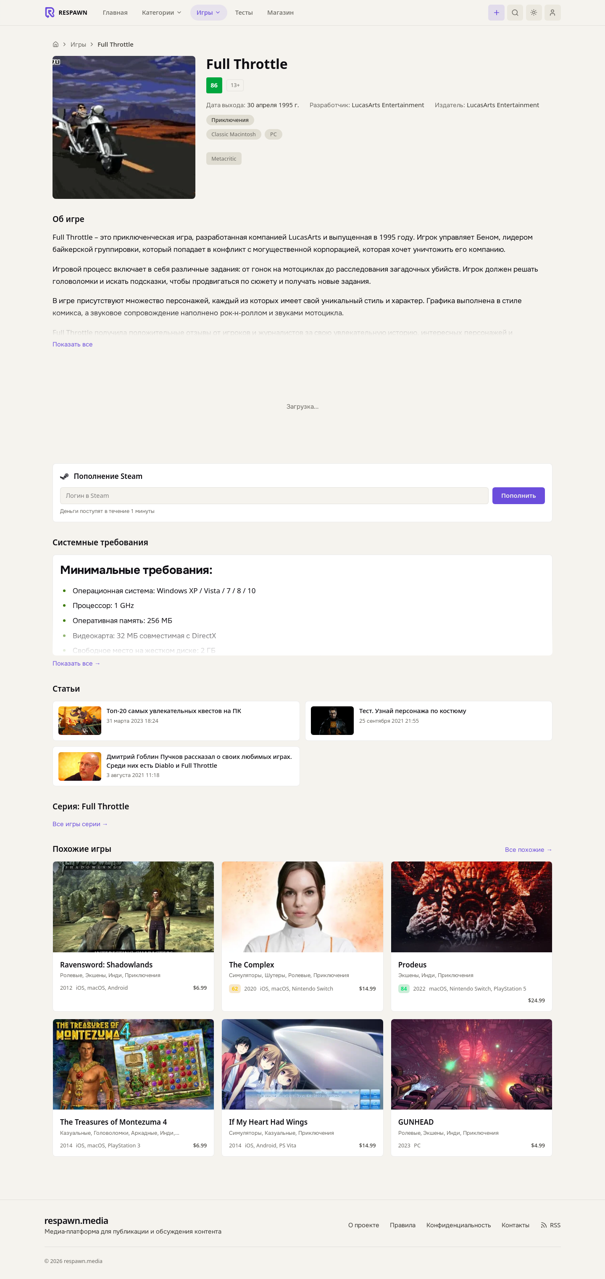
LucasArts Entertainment (388, 104)
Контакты (515, 1225)
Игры (78, 44)
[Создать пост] (496, 13)
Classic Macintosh (233, 134)
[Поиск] (515, 13)
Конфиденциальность (458, 1225)
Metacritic (223, 158)
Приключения (230, 120)
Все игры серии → (80, 823)
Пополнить (518, 495)
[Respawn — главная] (66, 12)
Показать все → (77, 663)
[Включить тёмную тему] (534, 13)
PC (273, 134)
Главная (115, 12)
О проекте (363, 1225)
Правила (403, 1225)
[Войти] (552, 13)
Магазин (280, 12)
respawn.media (76, 1220)
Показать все (73, 344)
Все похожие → (528, 849)
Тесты (244, 12)
